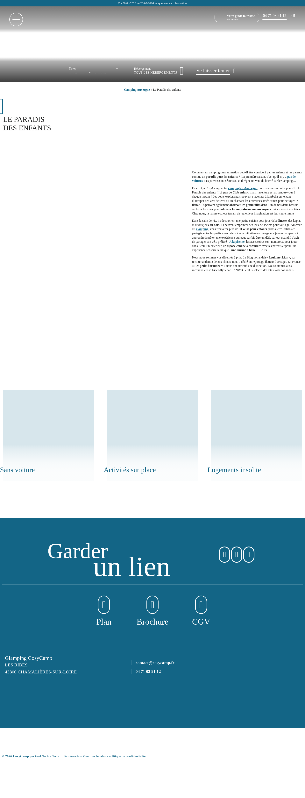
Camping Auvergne (137, 89)
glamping (202, 229)
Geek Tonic (43, 757)
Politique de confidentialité (128, 757)
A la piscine (237, 241)
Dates (72, 68)
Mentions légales (95, 757)
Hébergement (142, 68)
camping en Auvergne (242, 188)
